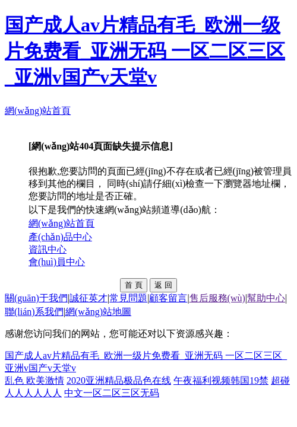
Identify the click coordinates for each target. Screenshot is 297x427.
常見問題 (128, 298)
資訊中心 (48, 249)
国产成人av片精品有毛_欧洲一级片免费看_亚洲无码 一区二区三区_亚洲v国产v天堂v (145, 51)
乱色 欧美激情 (34, 380)
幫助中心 (266, 298)
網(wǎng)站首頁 (38, 111)
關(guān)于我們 (36, 298)
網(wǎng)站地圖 (98, 312)
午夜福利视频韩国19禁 (220, 380)
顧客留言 (168, 298)
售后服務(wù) (217, 298)
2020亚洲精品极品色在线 (119, 380)
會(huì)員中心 (57, 262)
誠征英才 (88, 298)
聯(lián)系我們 (34, 312)
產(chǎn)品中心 (60, 237)
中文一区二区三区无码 (111, 393)
